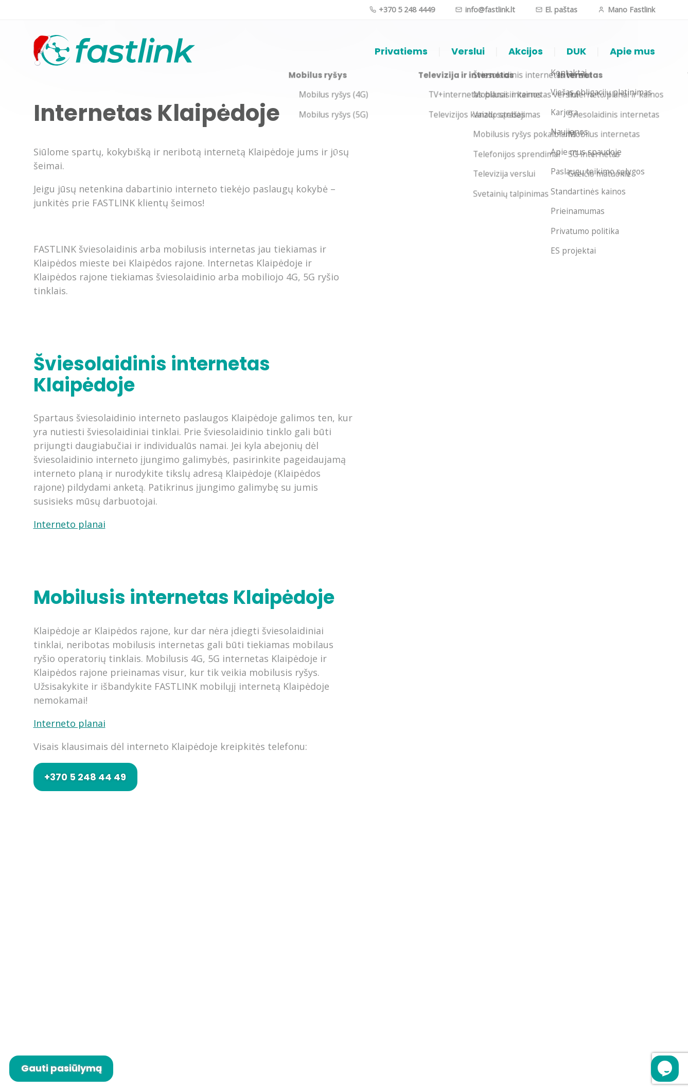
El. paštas (556, 9)
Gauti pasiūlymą (61, 1068)
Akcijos (525, 51)
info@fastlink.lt (485, 9)
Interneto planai (69, 524)
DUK (576, 51)
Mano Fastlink (626, 9)
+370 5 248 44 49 (85, 777)
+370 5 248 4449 (402, 9)
